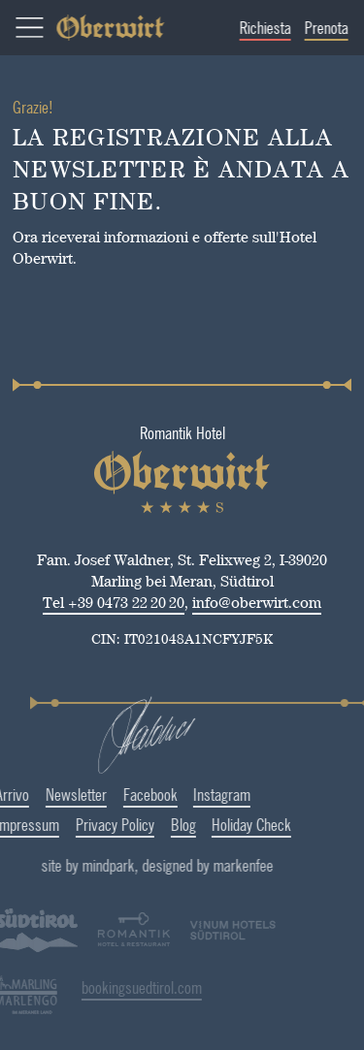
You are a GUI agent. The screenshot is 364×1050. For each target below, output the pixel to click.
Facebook (117, 794)
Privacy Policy (82, 824)
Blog (150, 824)
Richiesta (272, 27)
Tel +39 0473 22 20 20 (113, 602)
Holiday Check (218, 824)
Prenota (333, 27)
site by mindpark (131, 864)
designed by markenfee (250, 864)
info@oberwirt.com (256, 602)
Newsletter (43, 794)
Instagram (188, 794)
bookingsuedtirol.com (109, 987)
